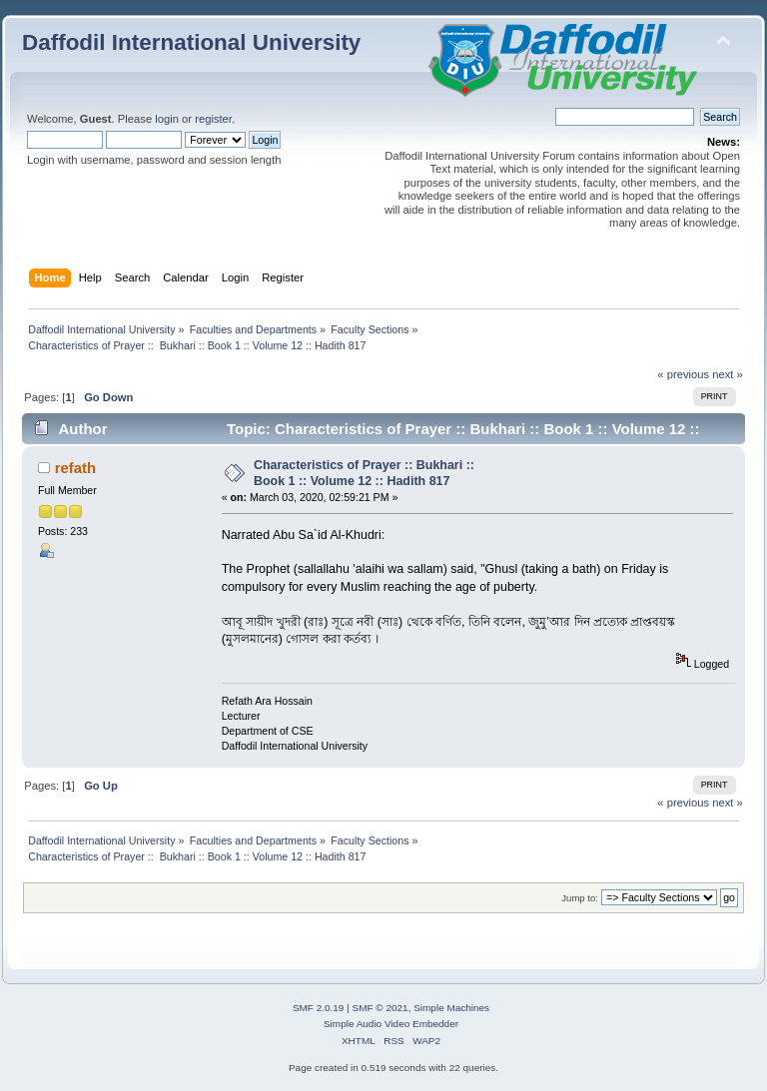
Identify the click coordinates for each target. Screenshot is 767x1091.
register (213, 119)
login (167, 119)
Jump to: (579, 897)
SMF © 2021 (380, 1007)
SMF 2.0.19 (319, 1007)
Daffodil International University (191, 42)
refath (76, 467)
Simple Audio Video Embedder (391, 1023)
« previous (683, 374)
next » (727, 374)
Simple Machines (451, 1007)
